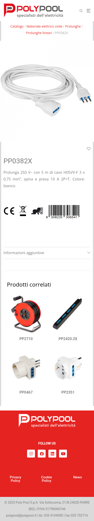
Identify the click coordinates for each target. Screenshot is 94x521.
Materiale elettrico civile (44, 26)
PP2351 (68, 392)
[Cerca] (82, 10)
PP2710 (26, 339)
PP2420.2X (68, 339)
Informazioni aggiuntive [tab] (23, 252)
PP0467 (26, 392)
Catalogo (17, 26)
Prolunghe (73, 26)
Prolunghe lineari (39, 33)
